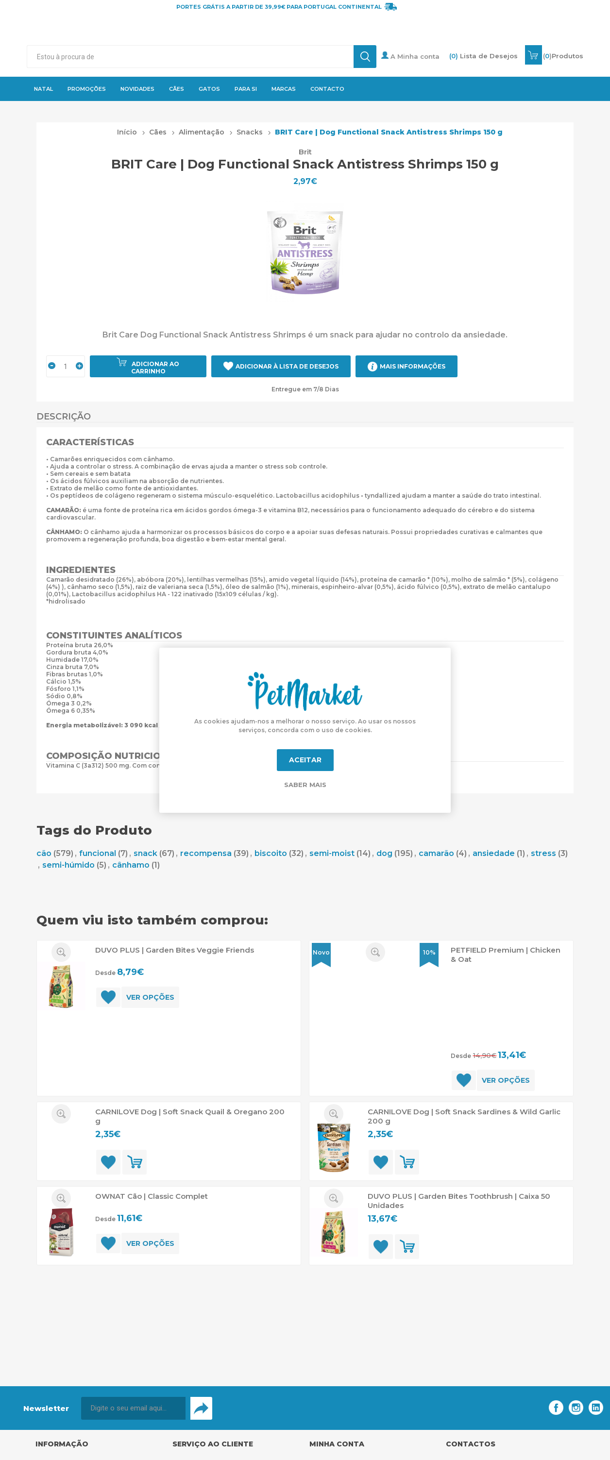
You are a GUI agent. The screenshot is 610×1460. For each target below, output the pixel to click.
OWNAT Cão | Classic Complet (151, 1196)
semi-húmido (68, 865)
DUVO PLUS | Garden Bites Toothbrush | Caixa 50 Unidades (459, 1200)
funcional (97, 853)
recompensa (206, 853)
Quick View (61, 952)
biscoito (270, 853)
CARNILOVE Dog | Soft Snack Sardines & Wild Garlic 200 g (464, 1116)
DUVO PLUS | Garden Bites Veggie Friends (174, 950)
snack (145, 853)
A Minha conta (410, 55)
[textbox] (190, 56)
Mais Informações (412, 366)
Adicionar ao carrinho (155, 367)
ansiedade (494, 853)
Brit (305, 151)
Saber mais (305, 785)
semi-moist (332, 853)
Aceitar (305, 759)
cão (43, 853)
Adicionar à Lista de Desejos (287, 366)
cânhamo (131, 865)
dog (384, 853)
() (563, 56)
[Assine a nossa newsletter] (133, 1408)
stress (543, 853)
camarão (436, 853)
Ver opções (150, 997)
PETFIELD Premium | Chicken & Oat (505, 954)
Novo (321, 952)
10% (429, 952)
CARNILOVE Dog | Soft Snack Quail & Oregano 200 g (190, 1116)
